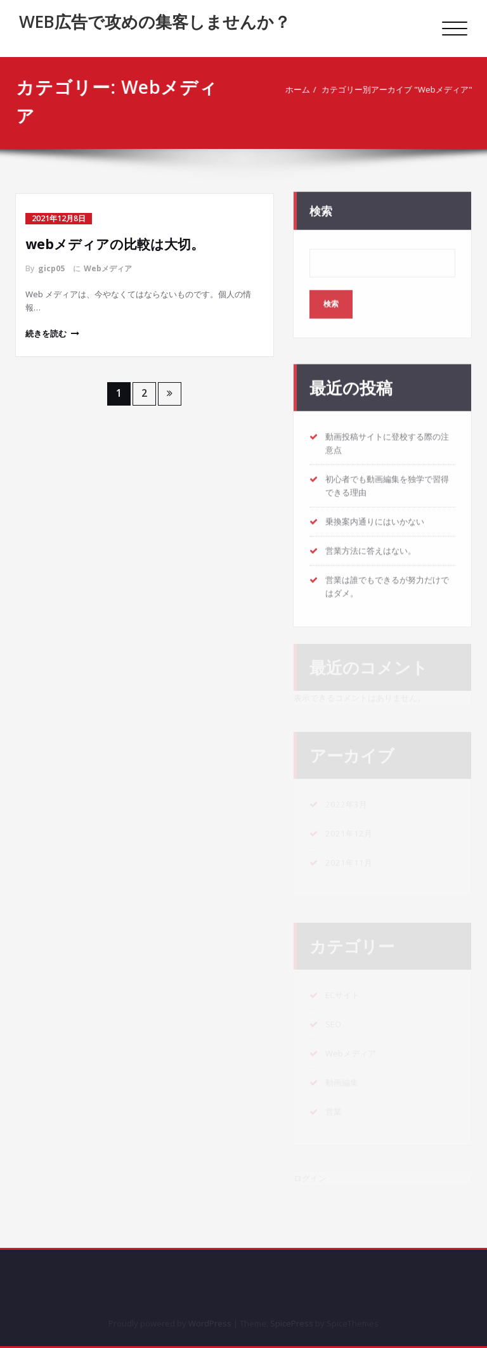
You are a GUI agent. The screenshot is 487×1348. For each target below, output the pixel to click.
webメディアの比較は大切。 (114, 244)
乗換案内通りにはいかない (374, 517)
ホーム (300, 89)
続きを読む (46, 333)
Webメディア (108, 268)
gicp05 (51, 268)
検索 (320, 206)
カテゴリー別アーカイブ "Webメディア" (399, 89)
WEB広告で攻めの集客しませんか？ (154, 21)
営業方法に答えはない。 (370, 546)
